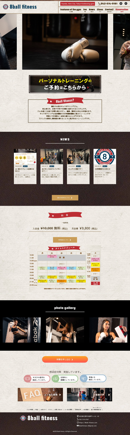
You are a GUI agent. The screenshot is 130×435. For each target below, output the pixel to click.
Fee (85, 10)
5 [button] (70, 71)
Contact (109, 10)
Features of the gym (70, 10)
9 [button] (76, 344)
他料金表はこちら (63, 240)
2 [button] (62, 71)
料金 (36, 409)
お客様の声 (78, 409)
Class (100, 10)
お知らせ (43, 409)
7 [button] (70, 344)
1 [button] (59, 71)
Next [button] (128, 41)
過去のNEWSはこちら (63, 198)
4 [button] (68, 71)
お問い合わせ (58, 409)
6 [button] (68, 344)
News (92, 10)
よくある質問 (68, 409)
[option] (65, 41)
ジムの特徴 (30, 409)
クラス (50, 409)
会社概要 (86, 409)
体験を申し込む (63, 359)
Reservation (122, 10)
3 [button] (65, 71)
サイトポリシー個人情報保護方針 (96, 408)
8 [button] (73, 344)
